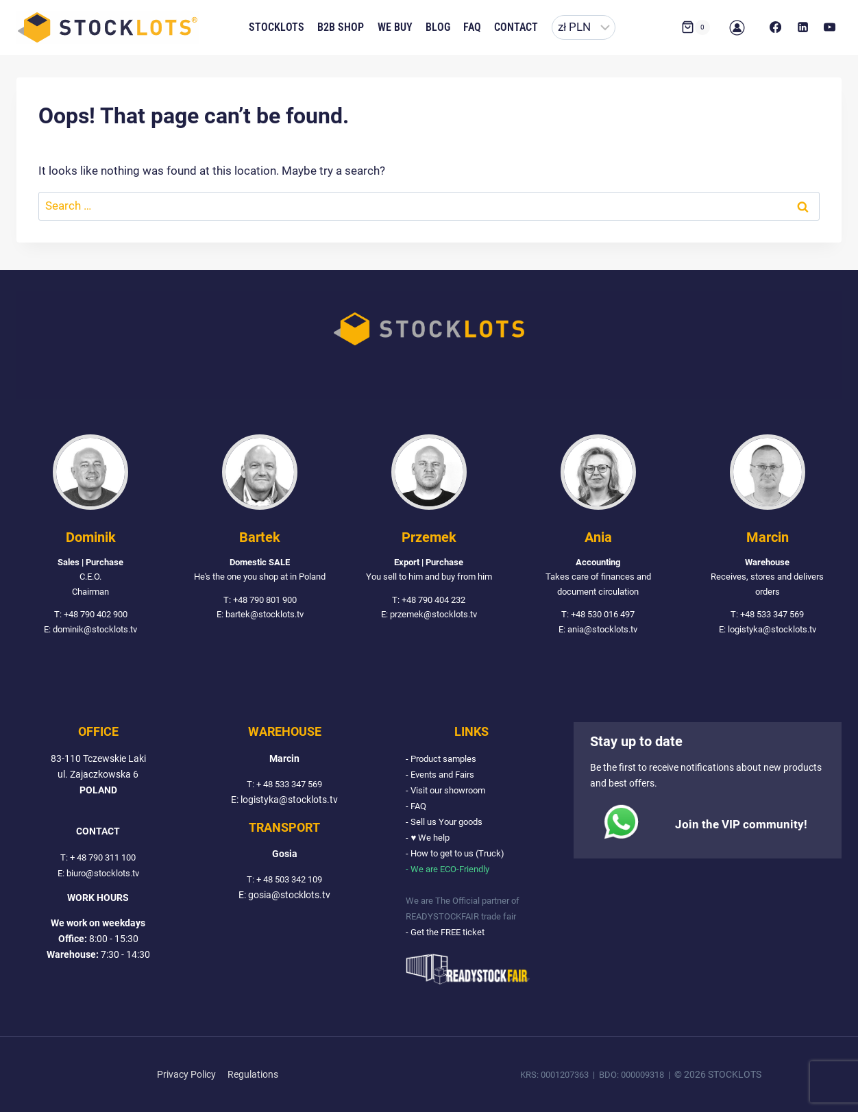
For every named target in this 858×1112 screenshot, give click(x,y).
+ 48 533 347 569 (289, 784)
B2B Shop (340, 27)
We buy (395, 27)
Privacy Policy (186, 1074)
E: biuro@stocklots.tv (98, 873)
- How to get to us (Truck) (459, 853)
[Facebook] (775, 27)
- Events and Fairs (443, 774)
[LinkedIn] (802, 27)
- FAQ (417, 806)
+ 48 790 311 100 (103, 857)
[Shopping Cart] (695, 27)
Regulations (253, 1074)
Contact (516, 27)
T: (61, 857)
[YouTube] (830, 27)
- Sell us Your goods (447, 822)
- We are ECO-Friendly (451, 869)
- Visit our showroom (449, 790)
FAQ (472, 27)
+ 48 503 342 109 (289, 880)
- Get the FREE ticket (448, 932)
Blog (438, 27)
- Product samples (444, 759)
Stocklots (276, 27)
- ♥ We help (429, 837)
